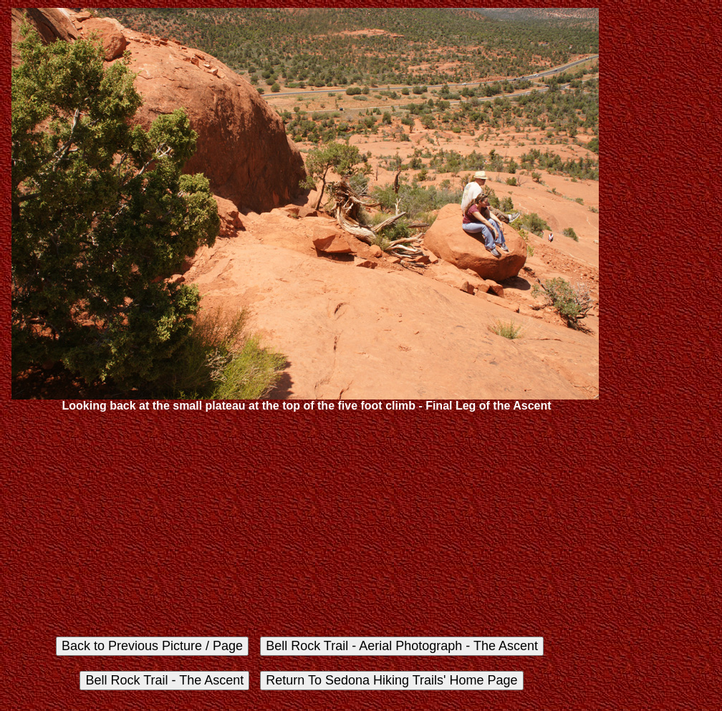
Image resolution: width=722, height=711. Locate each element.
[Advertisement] (305, 523)
